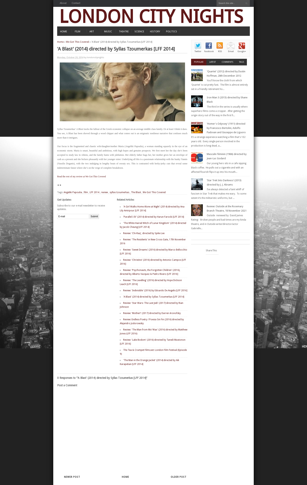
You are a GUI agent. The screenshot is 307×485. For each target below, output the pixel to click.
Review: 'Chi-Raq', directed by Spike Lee (143, 233)
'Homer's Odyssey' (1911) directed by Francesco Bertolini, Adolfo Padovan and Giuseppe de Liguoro (226, 128)
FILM (77, 31)
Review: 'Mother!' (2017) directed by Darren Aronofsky (152, 313)
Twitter (198, 51)
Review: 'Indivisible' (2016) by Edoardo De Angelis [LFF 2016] (155, 290)
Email (231, 51)
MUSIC (108, 31)
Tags (241, 62)
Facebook (209, 51)
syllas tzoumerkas (119, 192)
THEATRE (124, 31)
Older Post (178, 477)
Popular (198, 62)
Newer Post (72, 477)
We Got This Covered (77, 42)
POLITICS (171, 31)
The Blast (136, 192)
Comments (227, 62)
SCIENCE (139, 31)
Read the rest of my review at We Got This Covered (81, 176)
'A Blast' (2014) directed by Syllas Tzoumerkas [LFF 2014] (153, 296)
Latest (212, 62)
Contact (76, 3)
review (104, 192)
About (63, 3)
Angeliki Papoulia (73, 192)
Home (60, 42)
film (86, 192)
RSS (220, 51)
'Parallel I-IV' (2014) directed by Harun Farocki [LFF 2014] (153, 216)
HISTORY (155, 31)
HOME (63, 31)
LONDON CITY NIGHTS (151, 16)
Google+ (241, 51)
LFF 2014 (94, 192)
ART (91, 31)
